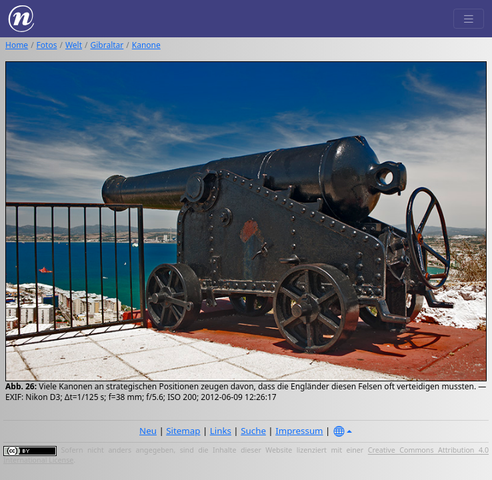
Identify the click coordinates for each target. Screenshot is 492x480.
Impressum (299, 431)
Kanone (146, 45)
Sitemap (183, 431)
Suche (253, 431)
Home (16, 45)
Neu (148, 431)
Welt (73, 45)
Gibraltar (107, 45)
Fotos (47, 45)
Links (220, 431)
